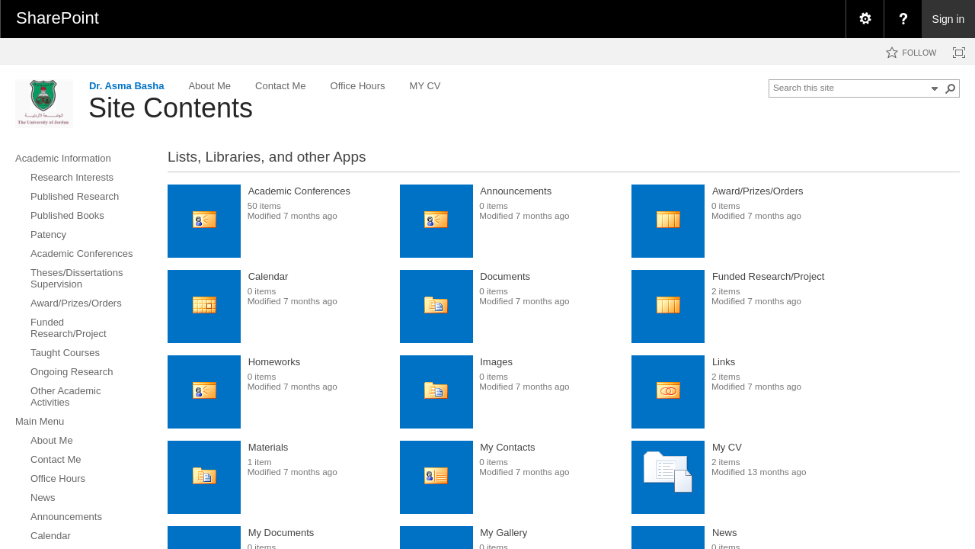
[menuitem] (865, 19)
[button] (950, 88)
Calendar (268, 276)
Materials (268, 447)
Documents (505, 276)
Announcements (515, 191)
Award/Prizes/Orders (758, 191)
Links (723, 362)
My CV (727, 447)
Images (496, 362)
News (724, 532)
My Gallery (503, 532)
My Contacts (507, 447)
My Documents (281, 532)
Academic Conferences (299, 191)
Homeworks (274, 362)
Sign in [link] (948, 19)
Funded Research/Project (768, 276)
